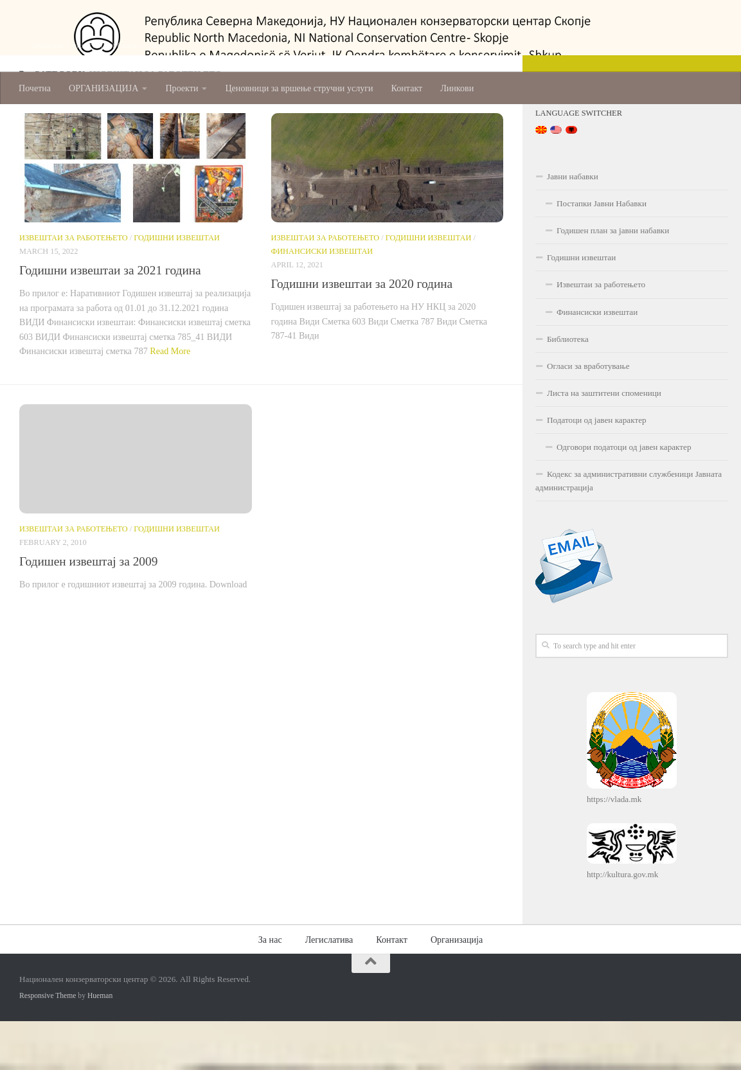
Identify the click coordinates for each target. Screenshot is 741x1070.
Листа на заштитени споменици (604, 442)
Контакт (407, 88)
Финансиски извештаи (322, 300)
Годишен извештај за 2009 (88, 610)
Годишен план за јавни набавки (613, 279)
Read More (170, 400)
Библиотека (568, 388)
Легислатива (329, 988)
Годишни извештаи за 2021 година (110, 319)
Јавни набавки (572, 225)
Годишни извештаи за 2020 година (362, 332)
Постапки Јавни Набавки (602, 252)
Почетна (35, 88)
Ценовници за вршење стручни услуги (299, 88)
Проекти (181, 88)
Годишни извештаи (177, 286)
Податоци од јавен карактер (597, 469)
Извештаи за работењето (73, 286)
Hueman (99, 1044)
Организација (457, 988)
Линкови (457, 88)
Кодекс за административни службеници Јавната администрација (628, 529)
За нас (270, 988)
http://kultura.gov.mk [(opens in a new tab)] (622, 924)
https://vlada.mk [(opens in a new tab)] (614, 848)
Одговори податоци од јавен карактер (624, 496)
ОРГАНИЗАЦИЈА (103, 88)
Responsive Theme (47, 1044)
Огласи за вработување (588, 415)
